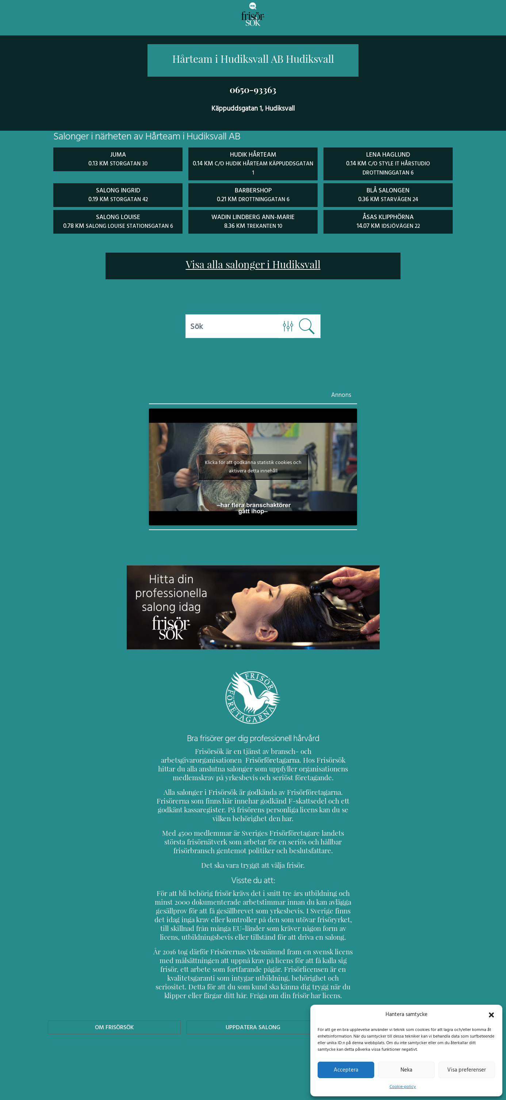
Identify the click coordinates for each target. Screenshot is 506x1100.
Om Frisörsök (114, 1026)
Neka (406, 1069)
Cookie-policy (402, 1086)
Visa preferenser (466, 1069)
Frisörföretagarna (181, 758)
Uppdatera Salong (253, 1026)
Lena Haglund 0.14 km (388, 163)
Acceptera (346, 1069)
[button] (491, 1014)
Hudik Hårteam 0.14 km (253, 163)
